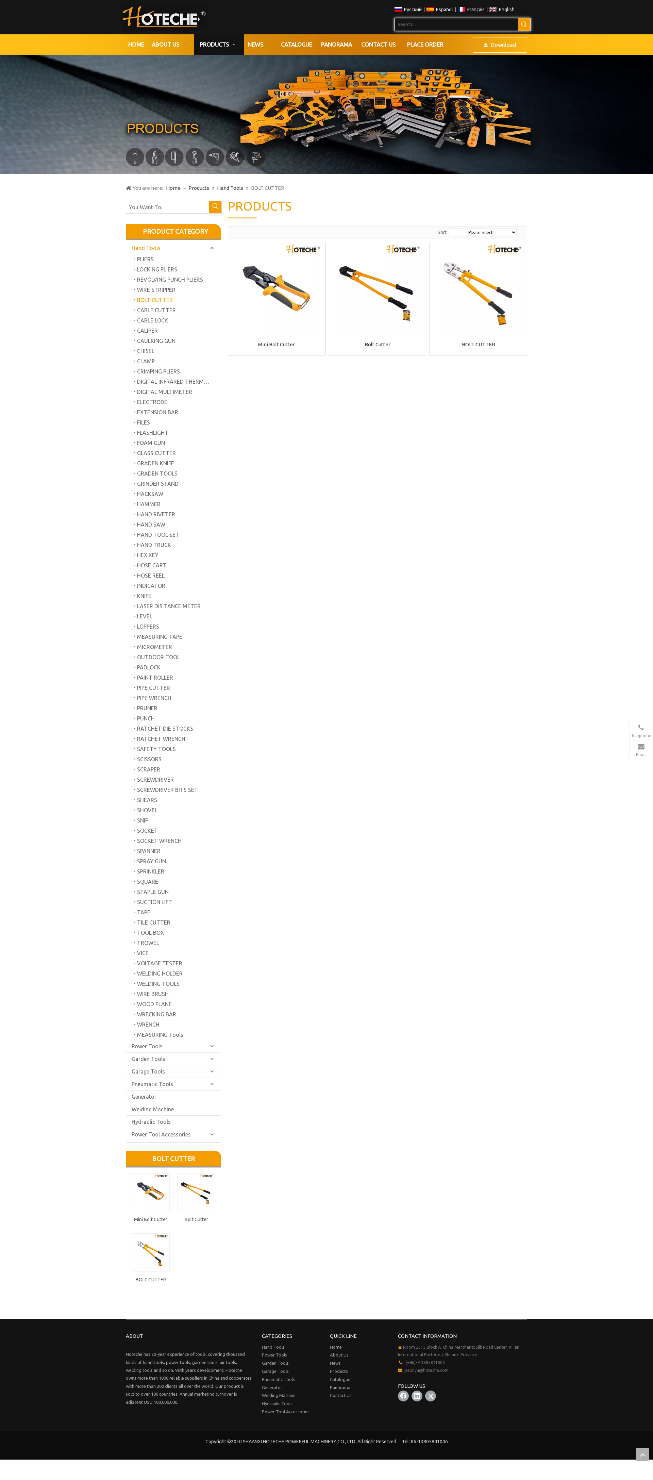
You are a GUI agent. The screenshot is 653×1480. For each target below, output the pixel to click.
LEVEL (144, 616)
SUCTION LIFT (154, 902)
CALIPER (147, 331)
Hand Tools (146, 248)
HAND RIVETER (156, 514)
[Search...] (456, 24)
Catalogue (340, 1379)
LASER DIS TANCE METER (169, 606)
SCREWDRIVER (155, 780)
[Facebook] (403, 1396)
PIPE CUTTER (153, 688)
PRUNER (147, 708)
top (642, 1454)
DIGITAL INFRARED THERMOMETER (179, 382)
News (335, 1363)
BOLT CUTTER (155, 300)
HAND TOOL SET (158, 535)
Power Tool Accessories (161, 1134)
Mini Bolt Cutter (150, 1219)
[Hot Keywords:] (524, 24)
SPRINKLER (150, 871)
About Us (339, 1354)
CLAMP (146, 361)
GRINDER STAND (158, 484)
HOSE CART (152, 565)
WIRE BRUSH (153, 994)
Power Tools (147, 1046)
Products (339, 1371)
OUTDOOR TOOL (158, 657)
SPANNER (149, 851)
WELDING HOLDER (160, 973)
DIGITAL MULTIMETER (164, 392)
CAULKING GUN (156, 341)
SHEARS (147, 800)
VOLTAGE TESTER (159, 963)
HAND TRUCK (154, 545)
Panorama (340, 1387)
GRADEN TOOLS (157, 473)
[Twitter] (430, 1396)
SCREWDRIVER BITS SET (167, 790)
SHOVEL (147, 810)
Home (336, 1347)
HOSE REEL (151, 575)
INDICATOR (151, 586)
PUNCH (146, 718)
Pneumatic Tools (152, 1084)
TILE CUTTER (153, 922)
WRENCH (148, 1024)
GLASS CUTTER (156, 453)
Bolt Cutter (196, 1219)
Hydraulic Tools (151, 1122)
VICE (143, 953)
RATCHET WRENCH (161, 739)
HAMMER (149, 504)
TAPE (143, 912)
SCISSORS (149, 759)
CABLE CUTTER (156, 310)
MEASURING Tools (160, 1035)
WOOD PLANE (154, 1004)
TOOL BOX (150, 933)
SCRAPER (148, 769)
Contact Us (341, 1395)
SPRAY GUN (151, 861)
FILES (143, 422)
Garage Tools (148, 1071)
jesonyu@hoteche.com (426, 1370)
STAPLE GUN (153, 892)
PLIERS (145, 259)
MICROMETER (154, 647)
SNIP (142, 820)
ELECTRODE (152, 402)
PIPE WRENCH (154, 698)
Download (500, 45)
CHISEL (145, 351)
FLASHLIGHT (152, 433)
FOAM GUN (151, 443)
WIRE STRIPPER (156, 290)
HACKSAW (150, 494)
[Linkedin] (417, 1396)
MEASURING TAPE (159, 637)
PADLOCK (149, 667)
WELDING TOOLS (158, 984)
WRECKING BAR (156, 1014)
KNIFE (144, 596)
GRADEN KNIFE (155, 463)
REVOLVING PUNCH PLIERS (170, 280)
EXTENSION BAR (157, 412)
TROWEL (148, 943)
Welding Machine (153, 1109)
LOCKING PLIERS (157, 269)
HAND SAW (151, 524)
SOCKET (147, 831)
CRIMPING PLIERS (158, 371)
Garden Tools (148, 1059)
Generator (144, 1097)
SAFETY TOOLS (156, 749)
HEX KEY (147, 555)
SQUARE (147, 882)
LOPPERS (148, 626)
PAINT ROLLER (155, 678)
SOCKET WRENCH (159, 841)
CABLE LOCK (152, 320)
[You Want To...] (167, 207)
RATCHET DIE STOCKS (165, 729)
